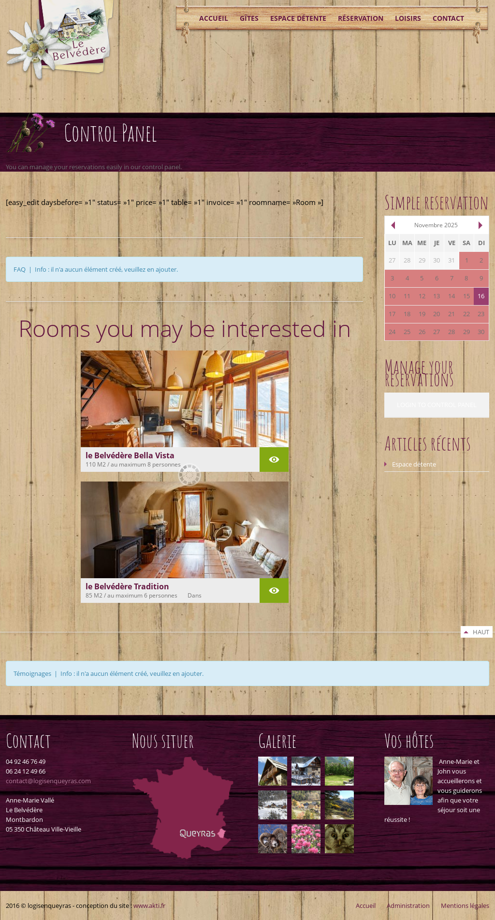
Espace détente (298, 18)
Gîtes (249, 18)
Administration (408, 905)
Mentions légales (465, 905)
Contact (448, 18)
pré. (392, 225)
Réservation (360, 18)
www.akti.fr (149, 905)
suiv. (481, 225)
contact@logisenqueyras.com (48, 780)
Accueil (213, 18)
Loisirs (408, 18)
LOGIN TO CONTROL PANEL (437, 404)
